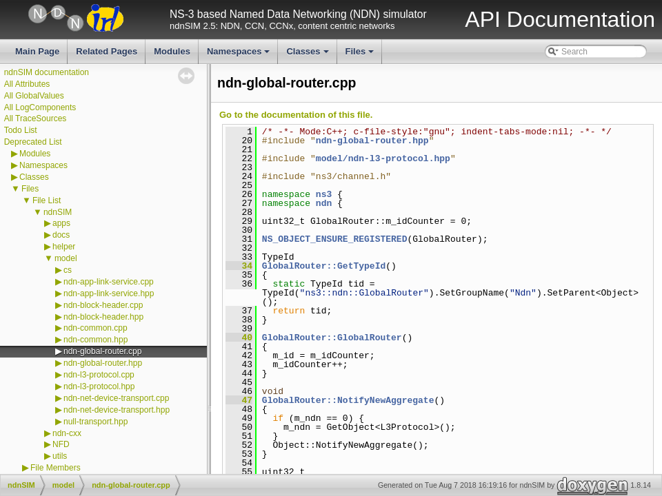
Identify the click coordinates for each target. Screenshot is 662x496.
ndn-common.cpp (95, 328)
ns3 (324, 194)
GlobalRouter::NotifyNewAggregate (348, 400)
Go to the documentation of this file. (295, 115)
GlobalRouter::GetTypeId (323, 266)
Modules (172, 51)
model (65, 258)
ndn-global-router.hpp (102, 363)
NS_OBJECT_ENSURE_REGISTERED (335, 239)
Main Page (37, 51)
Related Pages (106, 51)
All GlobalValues (34, 96)
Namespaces (239, 55)
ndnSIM (57, 212)
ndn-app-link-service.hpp (108, 293)
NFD (61, 444)
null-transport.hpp (95, 421)
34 (238, 266)
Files (361, 55)
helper (63, 246)
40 (238, 337)
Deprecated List (33, 142)
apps (61, 223)
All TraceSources (35, 118)
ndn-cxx (66, 433)
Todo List (20, 130)
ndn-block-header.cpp (103, 305)
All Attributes (27, 84)
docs (61, 235)
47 (238, 400)
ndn (324, 203)
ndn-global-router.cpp (102, 351)
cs (67, 270)
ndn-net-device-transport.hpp (116, 410)
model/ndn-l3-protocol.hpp (383, 158)
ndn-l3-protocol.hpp (98, 386)
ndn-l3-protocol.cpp (98, 375)
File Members (55, 468)
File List (46, 200)
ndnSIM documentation (46, 72)
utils (59, 456)
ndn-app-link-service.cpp (108, 282)
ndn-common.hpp (95, 339)
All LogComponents (40, 107)
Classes (308, 55)
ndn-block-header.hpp (103, 317)
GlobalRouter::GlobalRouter (332, 337)
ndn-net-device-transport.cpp (116, 398)
